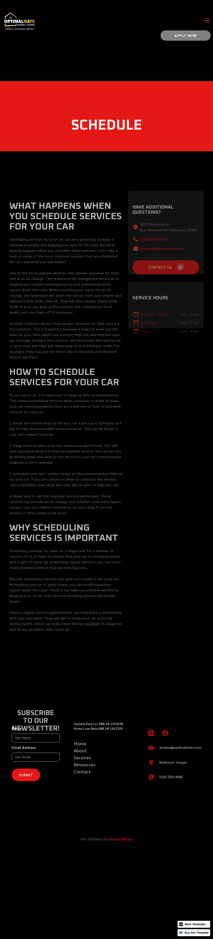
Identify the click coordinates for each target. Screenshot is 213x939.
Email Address (24, 747)
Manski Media (121, 842)
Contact (82, 775)
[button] (203, 21)
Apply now (186, 35)
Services (82, 761)
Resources (84, 768)
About (80, 754)
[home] (24, 20)
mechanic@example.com (162, 254)
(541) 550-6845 (171, 780)
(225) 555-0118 (153, 245)
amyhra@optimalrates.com (180, 750)
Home (80, 747)
